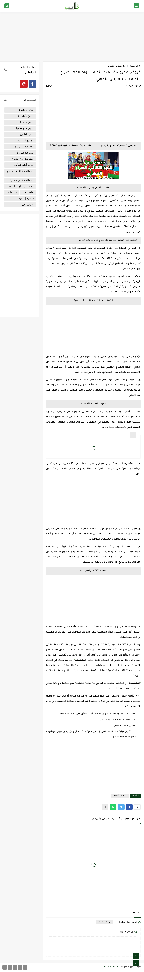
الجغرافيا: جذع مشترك (23, 159)
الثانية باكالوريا (26, 134)
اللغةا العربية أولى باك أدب (21, 186)
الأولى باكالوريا (26, 110)
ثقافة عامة (28, 192)
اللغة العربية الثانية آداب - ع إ (20, 172)
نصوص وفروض (116, 66)
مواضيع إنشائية (26, 198)
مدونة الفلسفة (111, 967)
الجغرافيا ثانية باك (25, 152)
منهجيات (12, 192)
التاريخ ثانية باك (26, 122)
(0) (49, 86)
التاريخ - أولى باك (25, 116)
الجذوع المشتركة (25, 140)
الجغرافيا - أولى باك (24, 146)
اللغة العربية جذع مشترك (21, 180)
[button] (129, 807)
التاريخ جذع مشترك (24, 128)
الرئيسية (135, 66)
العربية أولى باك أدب (24, 165)
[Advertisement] (72, 36)
